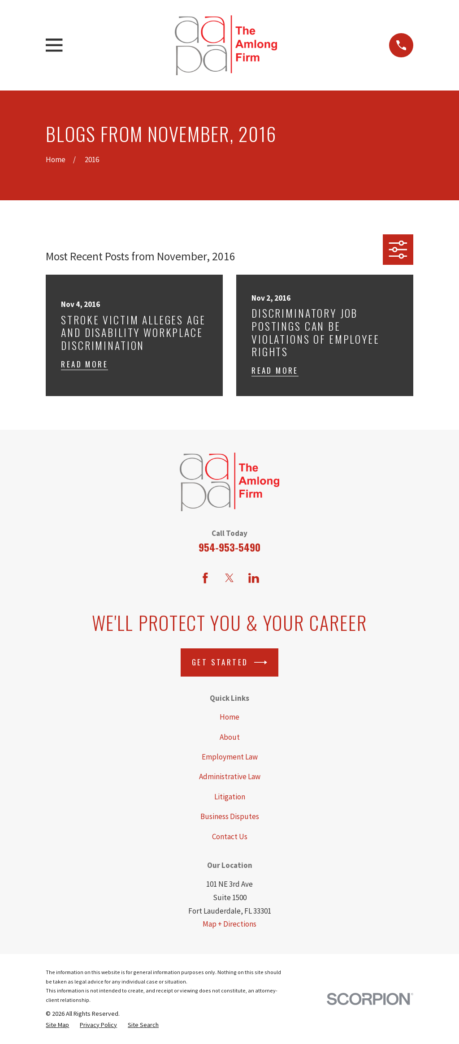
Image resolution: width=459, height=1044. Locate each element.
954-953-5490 (229, 547)
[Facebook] (205, 578)
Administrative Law (229, 776)
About (230, 737)
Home (229, 717)
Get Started (229, 662)
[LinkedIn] (253, 578)
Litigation (229, 797)
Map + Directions (229, 924)
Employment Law (230, 757)
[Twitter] (229, 578)
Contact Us (229, 836)
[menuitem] (57, 1025)
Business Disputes (229, 816)
